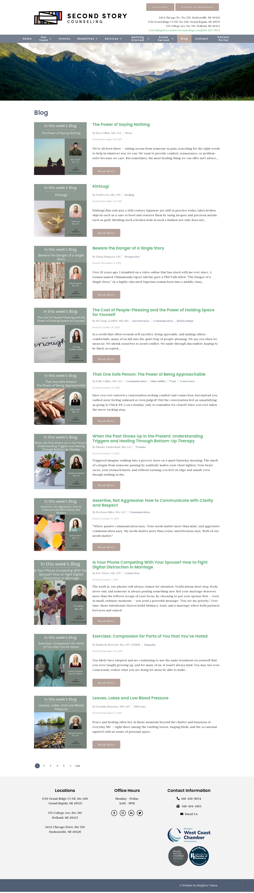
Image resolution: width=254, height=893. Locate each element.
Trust (172, 381)
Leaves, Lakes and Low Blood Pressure (130, 699)
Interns (64, 38)
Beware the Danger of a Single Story (128, 248)
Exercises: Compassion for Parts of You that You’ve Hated (150, 637)
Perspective (132, 256)
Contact (201, 38)
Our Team (43, 38)
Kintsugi (100, 186)
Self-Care (140, 707)
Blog (184, 38)
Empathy (149, 645)
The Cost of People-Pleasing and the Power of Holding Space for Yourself (153, 312)
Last (79, 766)
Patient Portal (223, 38)
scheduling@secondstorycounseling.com (174, 30)
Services (112, 38)
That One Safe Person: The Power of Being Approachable (148, 374)
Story (128, 132)
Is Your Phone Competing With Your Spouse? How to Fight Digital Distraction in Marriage (150, 565)
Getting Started (137, 38)
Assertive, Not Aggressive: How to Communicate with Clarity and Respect (152, 503)
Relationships (185, 320)
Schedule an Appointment (197, 7)
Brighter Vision (207, 886)
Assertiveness (141, 320)
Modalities (85, 38)
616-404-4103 (191, 807)
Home (27, 38)
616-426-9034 (211, 30)
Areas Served (163, 38)
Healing (129, 194)
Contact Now (160, 7)
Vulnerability (158, 381)
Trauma (141, 447)
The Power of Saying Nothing (121, 124)
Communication (163, 320)
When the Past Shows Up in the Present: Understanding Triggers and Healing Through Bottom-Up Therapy (147, 439)
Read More (107, 170)
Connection (187, 381)
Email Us (191, 815)
